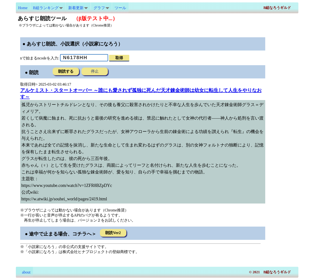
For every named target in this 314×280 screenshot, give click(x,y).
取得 (119, 58)
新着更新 (78, 8)
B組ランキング (48, 8)
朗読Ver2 (113, 233)
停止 (95, 71)
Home (23, 8)
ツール (120, 8)
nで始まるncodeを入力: (39, 58)
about (24, 272)
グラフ (101, 8)
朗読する (66, 71)
